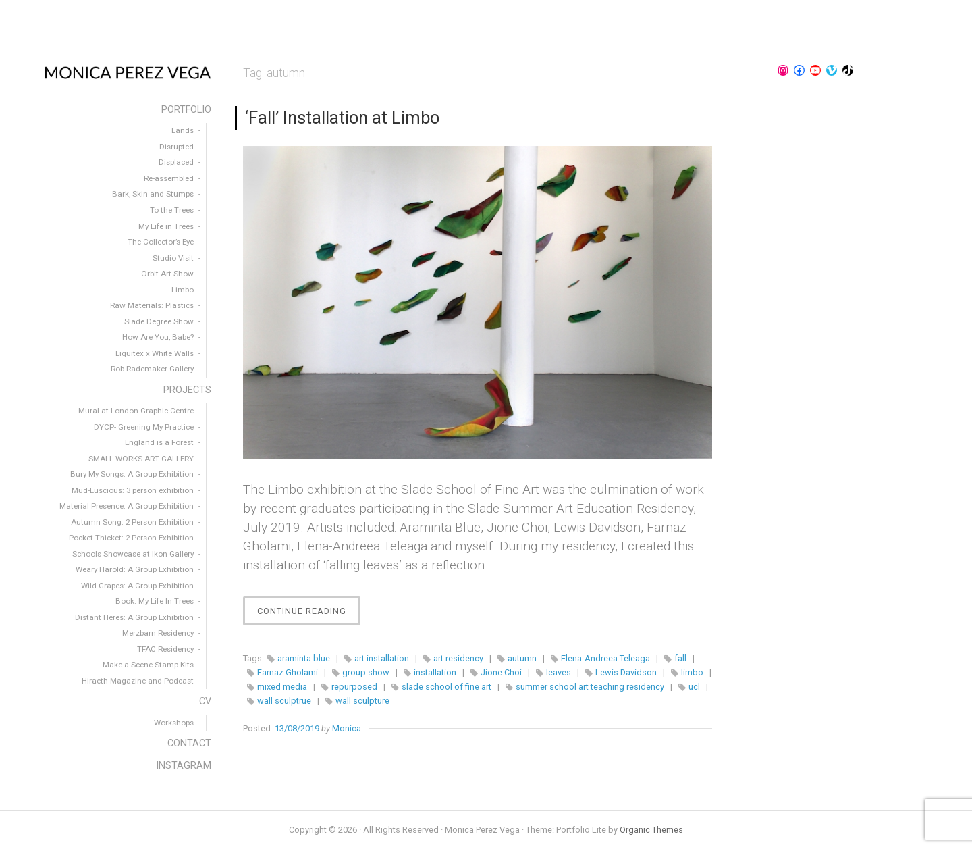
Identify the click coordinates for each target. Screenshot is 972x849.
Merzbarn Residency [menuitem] (158, 633)
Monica (346, 728)
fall (680, 658)
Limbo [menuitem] (182, 289)
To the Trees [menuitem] (172, 210)
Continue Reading (308, 614)
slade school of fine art (446, 686)
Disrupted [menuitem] (176, 146)
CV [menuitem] (205, 701)
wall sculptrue (284, 701)
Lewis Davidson (626, 672)
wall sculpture (362, 701)
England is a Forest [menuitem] (159, 442)
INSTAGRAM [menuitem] (183, 765)
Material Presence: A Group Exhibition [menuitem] (126, 506)
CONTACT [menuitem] (189, 743)
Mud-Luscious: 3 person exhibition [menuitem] (133, 490)
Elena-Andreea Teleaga (605, 658)
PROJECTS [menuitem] (187, 390)
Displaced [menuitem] (176, 162)
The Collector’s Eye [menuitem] (161, 242)
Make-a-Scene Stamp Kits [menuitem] (148, 664)
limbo (692, 672)
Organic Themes (651, 830)
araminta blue (303, 658)
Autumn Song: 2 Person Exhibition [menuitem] (132, 522)
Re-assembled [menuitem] (169, 178)
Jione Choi (501, 672)
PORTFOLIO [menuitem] (186, 109)
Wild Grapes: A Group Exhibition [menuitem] (137, 585)
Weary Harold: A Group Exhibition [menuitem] (135, 569)
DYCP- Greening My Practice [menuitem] (144, 427)
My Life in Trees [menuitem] (166, 226)
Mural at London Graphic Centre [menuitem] (136, 410)
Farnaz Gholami (287, 672)
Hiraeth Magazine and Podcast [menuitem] (138, 681)
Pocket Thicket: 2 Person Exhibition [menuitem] (131, 537)
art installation (381, 658)
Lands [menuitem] (182, 130)
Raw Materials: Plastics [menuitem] (152, 305)
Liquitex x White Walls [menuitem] (154, 353)
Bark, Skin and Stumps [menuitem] (153, 194)
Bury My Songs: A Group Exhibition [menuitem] (132, 474)
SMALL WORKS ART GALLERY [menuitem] (141, 458)
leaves (558, 672)
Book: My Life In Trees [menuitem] (154, 601)
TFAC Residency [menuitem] (165, 649)
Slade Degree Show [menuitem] (159, 321)
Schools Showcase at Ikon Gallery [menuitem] (133, 554)
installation (435, 672)
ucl (694, 686)
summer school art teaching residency (590, 686)
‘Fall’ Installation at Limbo (342, 117)
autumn (522, 658)
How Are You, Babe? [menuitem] (158, 337)
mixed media (282, 686)
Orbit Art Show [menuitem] (167, 273)
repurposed (354, 686)
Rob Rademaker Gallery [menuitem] (152, 369)
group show (365, 672)
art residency (458, 658)
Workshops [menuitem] (174, 722)
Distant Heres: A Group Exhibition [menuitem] (134, 617)
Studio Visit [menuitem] (173, 258)
